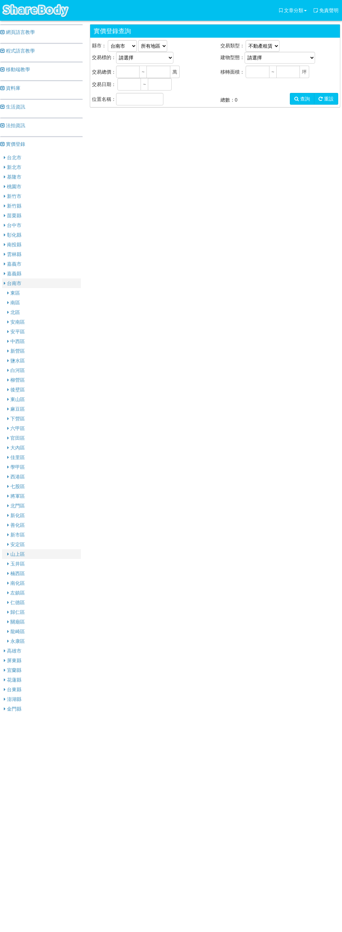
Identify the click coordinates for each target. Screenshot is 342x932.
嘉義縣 (12, 273)
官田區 (16, 438)
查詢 (302, 99)
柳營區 (16, 380)
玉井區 (16, 564)
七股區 (16, 486)
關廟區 (16, 622)
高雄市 (12, 651)
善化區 (16, 525)
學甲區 (16, 467)
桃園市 (12, 186)
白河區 (16, 370)
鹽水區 (16, 360)
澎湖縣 (12, 699)
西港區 (16, 476)
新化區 (16, 515)
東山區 (16, 399)
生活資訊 (12, 107)
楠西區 (16, 573)
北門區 (16, 505)
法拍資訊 (12, 125)
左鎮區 (16, 593)
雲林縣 (12, 254)
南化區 (16, 583)
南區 (13, 302)
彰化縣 (12, 235)
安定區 (16, 544)
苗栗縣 (12, 215)
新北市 (12, 167)
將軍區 (16, 496)
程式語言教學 (17, 51)
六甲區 (16, 428)
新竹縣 (12, 206)
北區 (13, 312)
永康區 (16, 641)
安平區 (16, 331)
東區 (13, 293)
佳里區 (16, 457)
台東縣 (12, 689)
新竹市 (12, 196)
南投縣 (12, 244)
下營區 (16, 418)
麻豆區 (16, 409)
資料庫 (10, 88)
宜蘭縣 (12, 670)
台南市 (12, 283)
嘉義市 (12, 264)
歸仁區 (16, 612)
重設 (326, 99)
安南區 (16, 322)
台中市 (12, 225)
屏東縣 (12, 660)
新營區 (16, 351)
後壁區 (16, 389)
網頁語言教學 (17, 32)
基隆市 (12, 177)
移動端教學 (15, 69)
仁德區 (16, 602)
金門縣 (12, 709)
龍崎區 (16, 631)
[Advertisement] (41, 822)
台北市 (12, 157)
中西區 (16, 341)
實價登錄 (12, 144)
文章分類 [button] (293, 10)
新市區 (16, 535)
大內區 (16, 447)
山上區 (16, 554)
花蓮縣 (12, 680)
